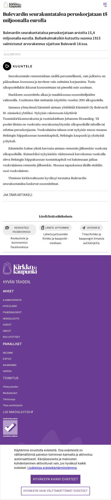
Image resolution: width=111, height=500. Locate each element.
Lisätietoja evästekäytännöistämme (52, 468)
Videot (7, 331)
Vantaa (7, 371)
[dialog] (55, 472)
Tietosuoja (9, 399)
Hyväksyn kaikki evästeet (55, 479)
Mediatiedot (10, 393)
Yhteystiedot (10, 386)
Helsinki (8, 352)
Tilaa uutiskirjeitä (12, 405)
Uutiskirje (93, 227)
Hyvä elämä (10, 306)
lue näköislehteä (16, 412)
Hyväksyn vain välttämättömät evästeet (55, 490)
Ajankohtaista (12, 300)
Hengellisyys (11, 318)
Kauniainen (9, 365)
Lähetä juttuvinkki (57, 227)
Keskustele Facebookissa (22, 229)
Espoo (7, 358)
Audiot (7, 324)
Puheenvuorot (12, 312)
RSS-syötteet (11, 337)
